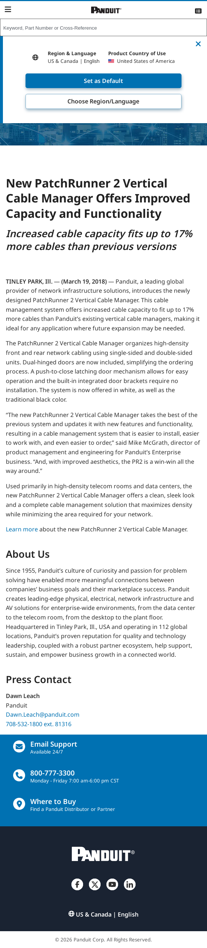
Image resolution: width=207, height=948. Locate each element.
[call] (19, 775)
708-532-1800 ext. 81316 (38, 724)
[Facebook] (77, 890)
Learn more (22, 529)
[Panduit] (106, 10)
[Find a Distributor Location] (19, 804)
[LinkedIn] (130, 890)
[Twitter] (95, 890)
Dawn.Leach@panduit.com (42, 714)
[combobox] (103, 28)
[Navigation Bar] (8, 9)
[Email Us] (19, 746)
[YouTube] (112, 890)
